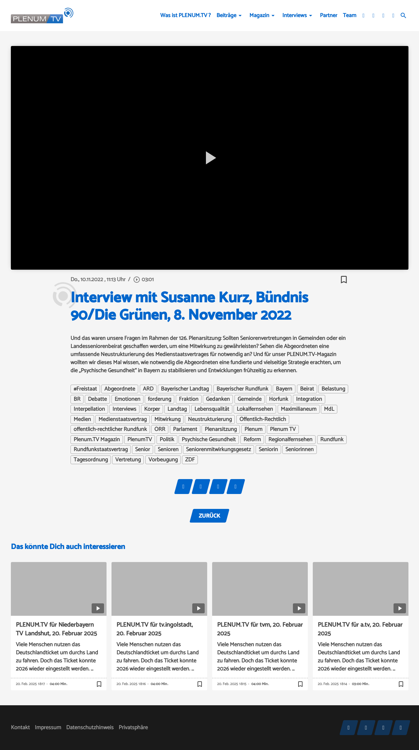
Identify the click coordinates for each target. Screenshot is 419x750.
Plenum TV (283, 429)
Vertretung (128, 459)
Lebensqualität (211, 409)
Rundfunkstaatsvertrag (101, 449)
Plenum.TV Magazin (97, 439)
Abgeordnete (119, 389)
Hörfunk (278, 399)
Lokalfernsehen (255, 409)
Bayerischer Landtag (185, 389)
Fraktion (188, 399)
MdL (329, 409)
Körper (152, 409)
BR (77, 399)
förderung (159, 399)
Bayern (284, 389)
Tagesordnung (91, 459)
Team (349, 15)
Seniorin (268, 449)
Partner (328, 15)
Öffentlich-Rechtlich (262, 419)
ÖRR (159, 429)
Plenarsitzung (221, 429)
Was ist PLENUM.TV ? (185, 15)
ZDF (190, 459)
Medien (82, 419)
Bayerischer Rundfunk (242, 389)
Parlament (185, 429)
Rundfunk (332, 439)
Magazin (259, 15)
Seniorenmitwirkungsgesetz (218, 449)
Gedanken (218, 399)
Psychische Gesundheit (209, 439)
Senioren (168, 449)
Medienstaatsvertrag (122, 419)
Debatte (97, 399)
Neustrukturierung (210, 419)
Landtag (177, 409)
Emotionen (127, 399)
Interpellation (89, 409)
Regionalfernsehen (290, 439)
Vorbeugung (163, 459)
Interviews (294, 15)
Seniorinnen (299, 449)
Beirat (307, 389)
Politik (167, 439)
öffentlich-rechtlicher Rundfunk (110, 429)
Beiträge (226, 15)
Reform (252, 439)
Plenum (253, 429)
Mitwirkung (167, 419)
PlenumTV (139, 439)
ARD (148, 389)
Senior (142, 449)
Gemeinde (250, 399)
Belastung (333, 389)
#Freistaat (85, 389)
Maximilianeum (299, 409)
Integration (309, 399)
